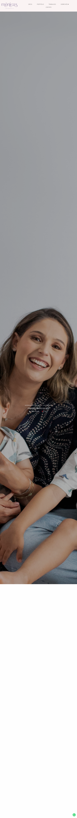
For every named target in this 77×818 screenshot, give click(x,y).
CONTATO (48, 7)
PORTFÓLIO (40, 4)
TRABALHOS (52, 4)
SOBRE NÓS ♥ (65, 4)
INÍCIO (30, 4)
